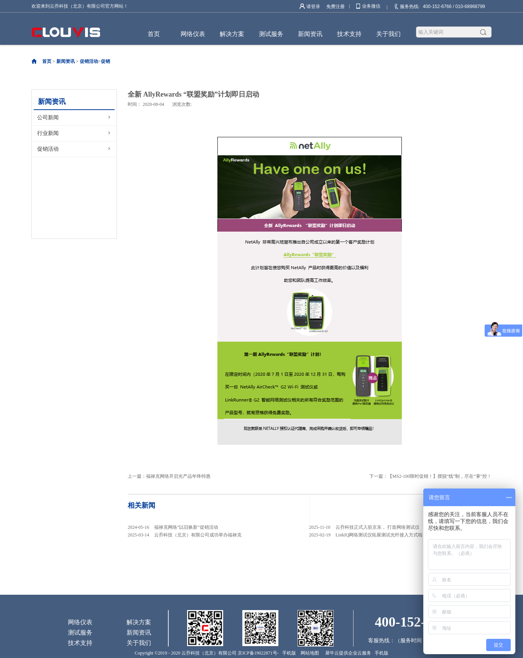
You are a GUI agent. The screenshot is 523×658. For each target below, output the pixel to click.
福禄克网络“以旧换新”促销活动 (186, 527)
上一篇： (169, 476)
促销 (105, 61)
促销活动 (89, 61)
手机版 (288, 653)
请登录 (313, 6)
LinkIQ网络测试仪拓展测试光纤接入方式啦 (379, 535)
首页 (154, 34)
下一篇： (430, 476)
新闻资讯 (65, 61)
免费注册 (335, 6)
